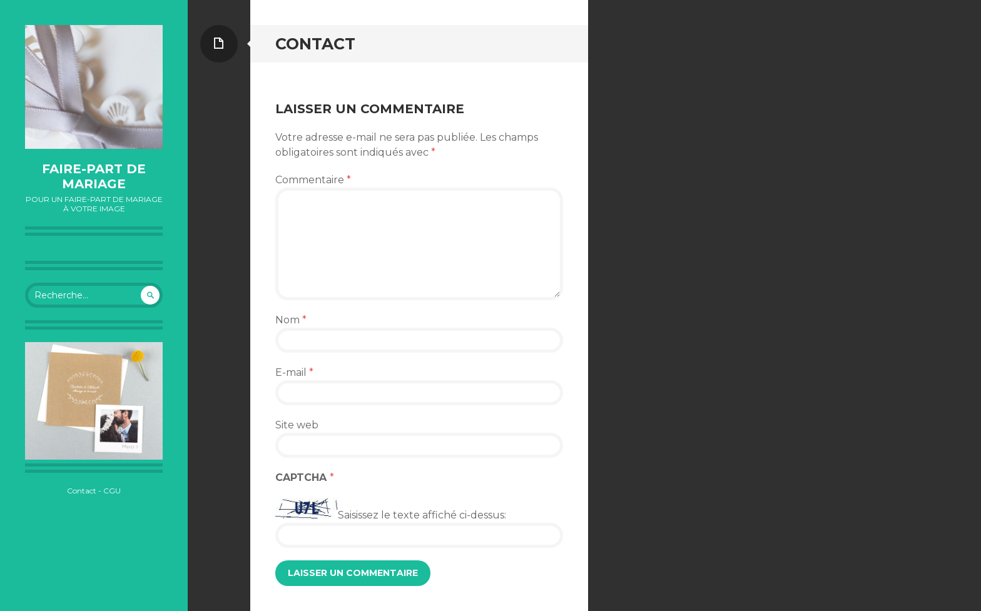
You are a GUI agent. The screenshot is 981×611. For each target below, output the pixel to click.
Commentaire (313, 180)
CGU (112, 490)
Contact (81, 490)
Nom (291, 320)
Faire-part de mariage (94, 176)
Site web (296, 425)
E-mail (294, 372)
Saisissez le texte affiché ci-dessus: (422, 515)
